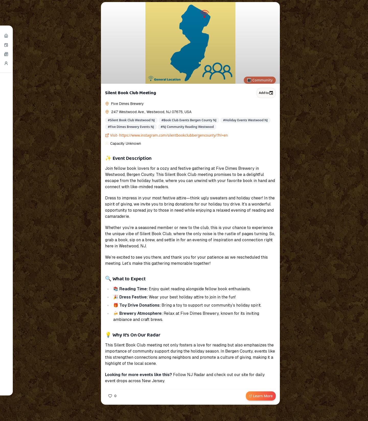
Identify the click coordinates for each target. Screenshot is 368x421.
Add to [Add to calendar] (266, 93)
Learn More (261, 395)
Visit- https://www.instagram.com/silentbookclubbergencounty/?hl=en (166, 135)
